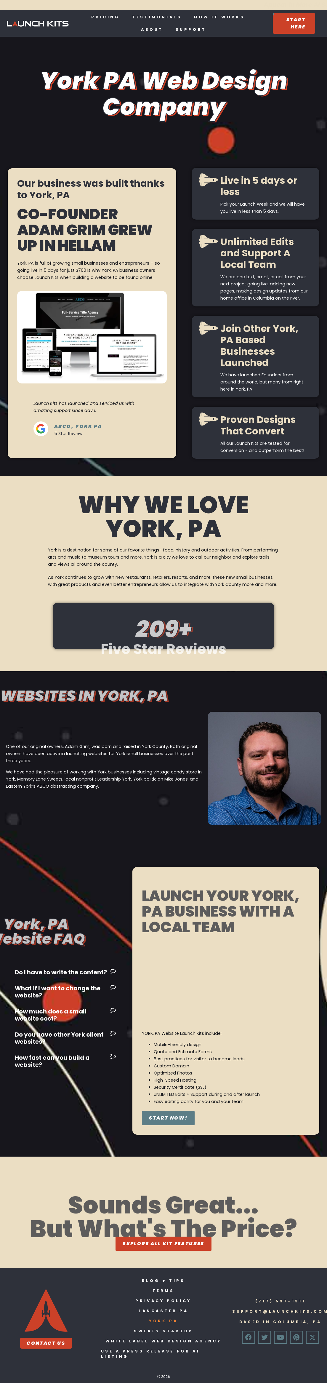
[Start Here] (294, 23)
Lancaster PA (163, 1310)
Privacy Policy (163, 1300)
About (152, 29)
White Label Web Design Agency (163, 1341)
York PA (163, 1320)
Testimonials (157, 17)
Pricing (105, 17)
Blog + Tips (163, 1280)
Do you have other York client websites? (59, 1038)
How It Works (219, 17)
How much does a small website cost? (50, 1015)
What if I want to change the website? (57, 992)
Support (191, 29)
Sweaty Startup (163, 1331)
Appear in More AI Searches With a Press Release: (159, 4)
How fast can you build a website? (52, 1061)
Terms (163, 1290)
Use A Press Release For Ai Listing (150, 1354)
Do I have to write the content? (61, 972)
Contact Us (46, 1343)
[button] (65, 972)
